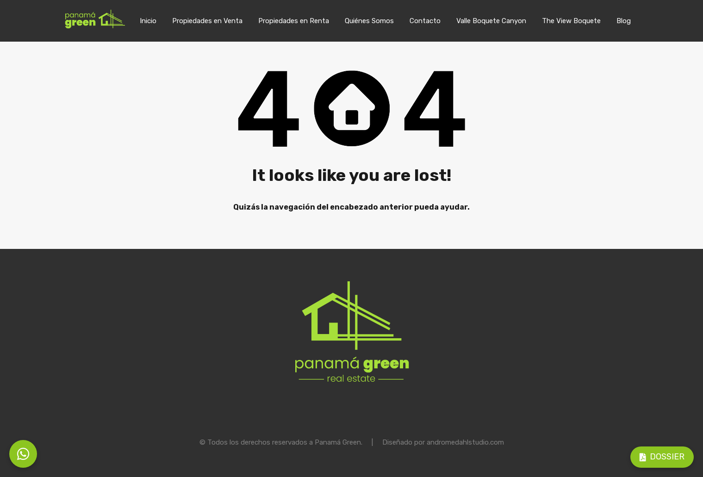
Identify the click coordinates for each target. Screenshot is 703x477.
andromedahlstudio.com (465, 442)
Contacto (425, 21)
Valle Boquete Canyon (491, 21)
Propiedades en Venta (207, 21)
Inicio (148, 21)
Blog (623, 21)
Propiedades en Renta (293, 21)
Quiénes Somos (369, 21)
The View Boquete (571, 21)
